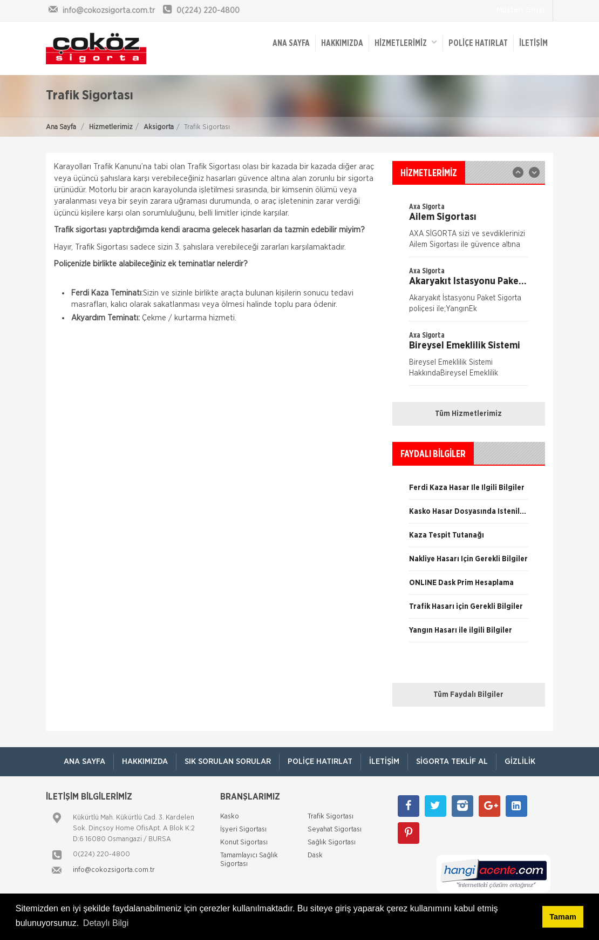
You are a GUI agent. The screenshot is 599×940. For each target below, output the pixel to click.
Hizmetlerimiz (111, 127)
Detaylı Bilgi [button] (105, 923)
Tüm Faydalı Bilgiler (468, 695)
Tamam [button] (562, 916)
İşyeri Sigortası (243, 829)
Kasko (229, 816)
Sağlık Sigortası (332, 842)
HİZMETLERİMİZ (406, 42)
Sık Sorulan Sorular (228, 761)
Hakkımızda (342, 43)
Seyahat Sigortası (335, 829)
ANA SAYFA (291, 43)
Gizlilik (520, 761)
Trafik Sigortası (330, 816)
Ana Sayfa (61, 127)
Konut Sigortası (244, 842)
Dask (315, 855)
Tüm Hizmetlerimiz (468, 414)
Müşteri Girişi (520, 10)
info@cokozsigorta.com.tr (114, 870)
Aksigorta (159, 127)
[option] (469, 229)
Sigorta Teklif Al (452, 761)
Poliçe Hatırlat (478, 43)
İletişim (533, 43)
